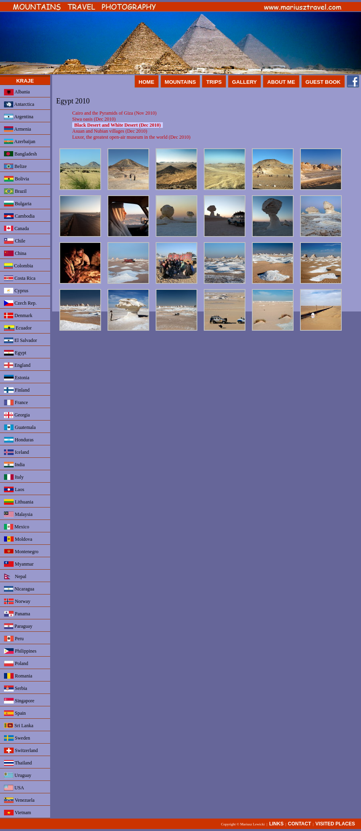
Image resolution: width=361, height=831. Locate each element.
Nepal (15, 576)
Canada (16, 228)
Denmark (18, 315)
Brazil (15, 191)
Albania (17, 92)
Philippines (20, 651)
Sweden (17, 738)
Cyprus (16, 290)
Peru (14, 638)
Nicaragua (19, 589)
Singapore (19, 701)
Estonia (16, 377)
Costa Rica (19, 278)
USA (14, 788)
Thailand (18, 763)
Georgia (17, 415)
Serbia (15, 688)
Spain (15, 713)
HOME (146, 82)
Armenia (17, 129)
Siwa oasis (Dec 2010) (94, 119)
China (15, 253)
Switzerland (21, 750)
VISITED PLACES (335, 824)
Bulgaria (17, 203)
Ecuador (18, 328)
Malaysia (18, 514)
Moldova (18, 539)
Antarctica (19, 104)
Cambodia (19, 216)
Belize (15, 166)
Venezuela (19, 800)
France (16, 402)
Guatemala (20, 427)
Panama (17, 614)
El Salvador (20, 340)
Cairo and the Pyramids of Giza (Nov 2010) (114, 113)
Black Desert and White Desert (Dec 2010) (117, 125)
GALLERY (244, 82)
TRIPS (213, 82)
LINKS (276, 824)
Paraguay (18, 626)
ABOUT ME (281, 82)
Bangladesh (20, 154)
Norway (17, 601)
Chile (14, 241)
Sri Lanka (18, 725)
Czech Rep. (20, 303)
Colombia (18, 266)
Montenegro (21, 551)
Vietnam (17, 812)
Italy (14, 477)
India (14, 464)
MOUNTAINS (180, 82)
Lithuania (18, 502)
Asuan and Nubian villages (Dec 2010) (109, 131)
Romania (18, 676)
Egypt (15, 353)
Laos (14, 489)
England (17, 365)
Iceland (16, 452)
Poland (16, 663)
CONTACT (299, 824)
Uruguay (17, 775)
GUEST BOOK (323, 82)
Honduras (19, 440)
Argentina (18, 116)
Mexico (16, 527)
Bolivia (16, 179)
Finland (17, 390)
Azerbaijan (19, 141)
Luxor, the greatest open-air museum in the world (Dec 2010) (131, 137)
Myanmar (19, 564)
